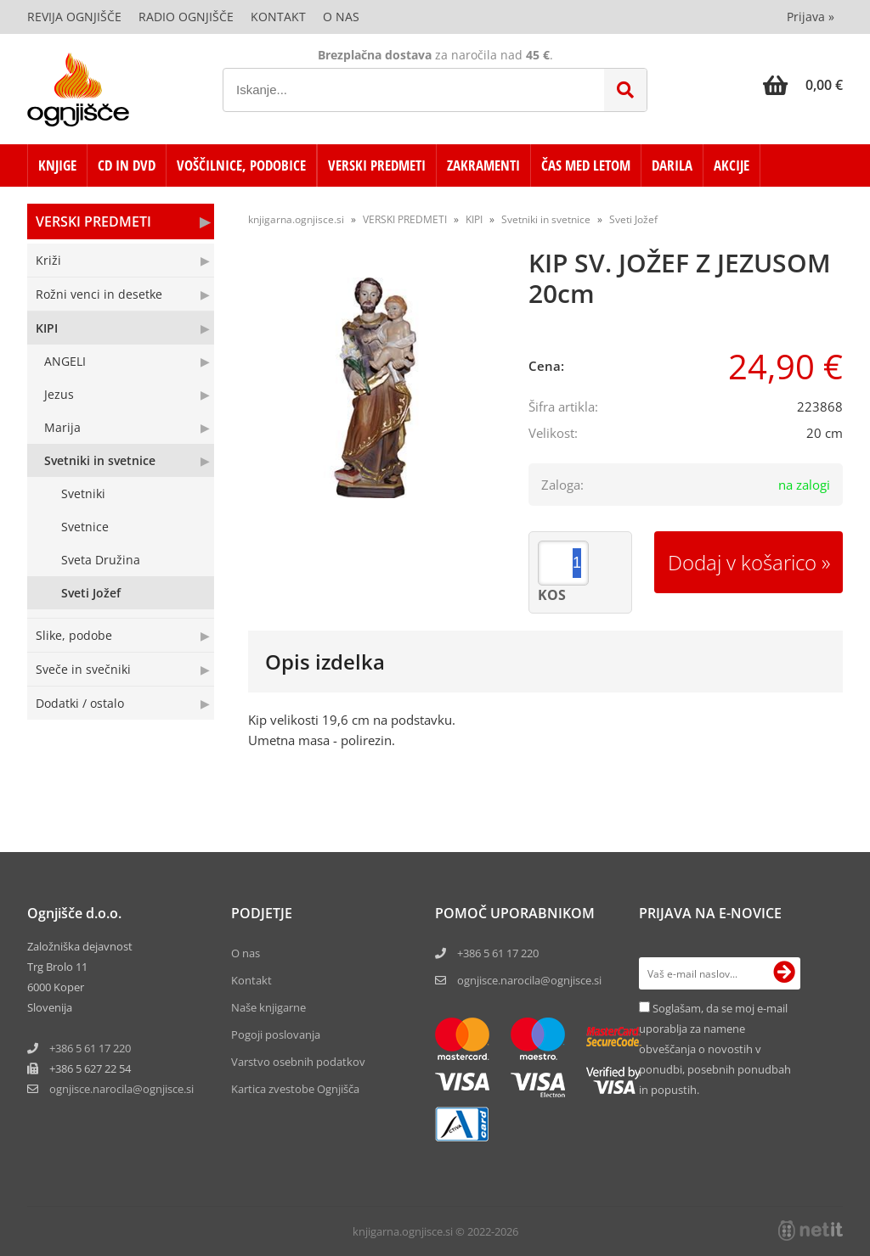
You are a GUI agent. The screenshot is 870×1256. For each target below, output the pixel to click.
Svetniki (83, 493)
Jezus (59, 394)
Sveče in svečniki (83, 669)
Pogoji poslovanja (275, 1034)
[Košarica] (803, 85)
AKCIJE (731, 165)
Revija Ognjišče (74, 16)
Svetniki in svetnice (99, 460)
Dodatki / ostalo (80, 703)
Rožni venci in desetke (99, 294)
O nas (341, 16)
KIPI (47, 328)
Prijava (810, 16)
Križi (48, 260)
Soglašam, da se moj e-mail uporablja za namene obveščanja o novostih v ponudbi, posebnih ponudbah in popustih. (715, 1049)
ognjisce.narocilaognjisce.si (121, 1088)
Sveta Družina (100, 560)
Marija (62, 427)
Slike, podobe (74, 635)
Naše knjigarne (268, 1007)
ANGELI (65, 361)
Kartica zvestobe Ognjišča (295, 1088)
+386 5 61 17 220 (90, 1048)
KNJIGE (57, 165)
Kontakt (278, 16)
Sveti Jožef (91, 593)
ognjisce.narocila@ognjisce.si (529, 980)
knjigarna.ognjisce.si (296, 219)
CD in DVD (126, 165)
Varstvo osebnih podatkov (298, 1061)
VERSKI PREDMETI (377, 165)
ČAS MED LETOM (585, 165)
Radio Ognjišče (186, 16)
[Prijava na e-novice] (784, 973)
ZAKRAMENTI (483, 165)
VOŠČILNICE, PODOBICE (241, 165)
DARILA (672, 165)
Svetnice (85, 527)
